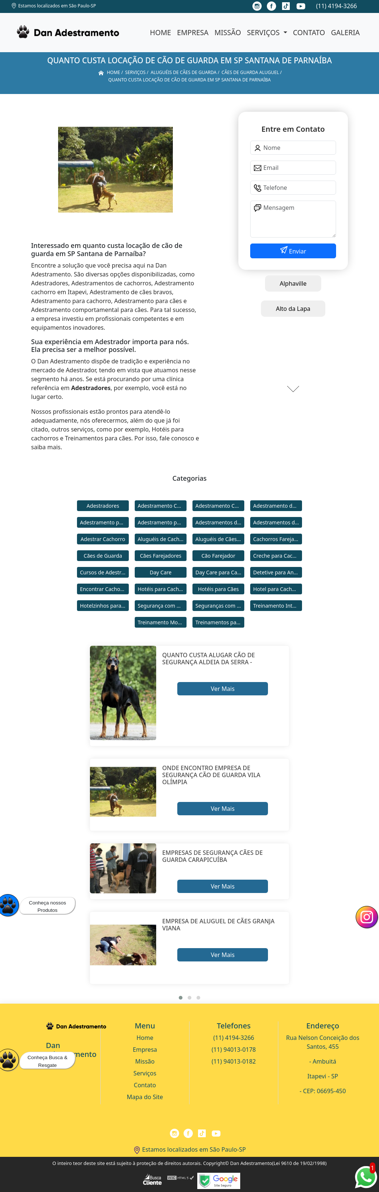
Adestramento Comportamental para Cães (219, 505)
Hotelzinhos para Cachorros (104, 605)
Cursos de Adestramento (104, 572)
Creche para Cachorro (277, 555)
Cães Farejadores (160, 555)
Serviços (264, 32)
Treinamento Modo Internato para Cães (162, 622)
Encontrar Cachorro (103, 588)
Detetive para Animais (277, 572)
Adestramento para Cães (162, 522)
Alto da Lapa (293, 309)
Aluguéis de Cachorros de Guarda (162, 539)
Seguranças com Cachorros (219, 605)
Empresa (192, 32)
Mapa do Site (145, 1097)
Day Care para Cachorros (219, 572)
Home (160, 32)
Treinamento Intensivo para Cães (277, 605)
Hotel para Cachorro (277, 588)
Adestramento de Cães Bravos (277, 505)
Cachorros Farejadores (277, 539)
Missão (227, 32)
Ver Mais (222, 689)
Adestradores (103, 505)
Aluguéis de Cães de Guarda (219, 539)
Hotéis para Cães (218, 588)
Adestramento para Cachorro (104, 522)
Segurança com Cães (162, 605)
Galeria (345, 32)
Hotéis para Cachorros (162, 588)
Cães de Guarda (103, 555)
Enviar (297, 251)
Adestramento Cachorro (162, 505)
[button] (180, 997)
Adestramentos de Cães (277, 522)
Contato (309, 32)
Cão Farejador (218, 555)
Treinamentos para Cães (219, 622)
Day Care (161, 572)
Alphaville (293, 283)
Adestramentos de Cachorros (219, 522)
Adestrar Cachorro (103, 539)
